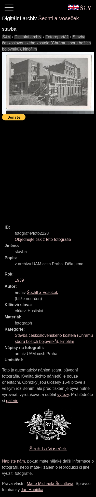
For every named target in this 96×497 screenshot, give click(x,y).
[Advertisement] (48, 170)
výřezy (63, 394)
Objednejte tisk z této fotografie (43, 239)
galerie (12, 401)
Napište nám (13, 461)
